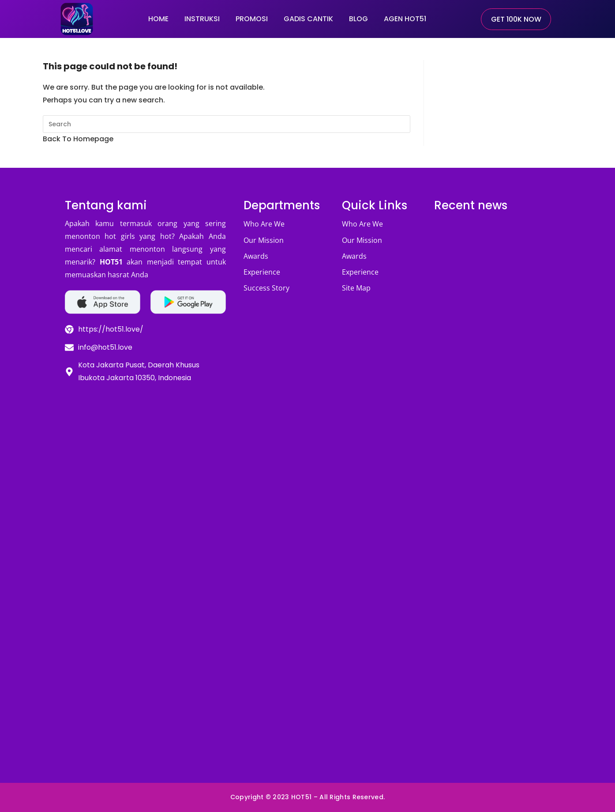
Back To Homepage (78, 139)
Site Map (356, 288)
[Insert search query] (226, 124)
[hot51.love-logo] (76, 19)
